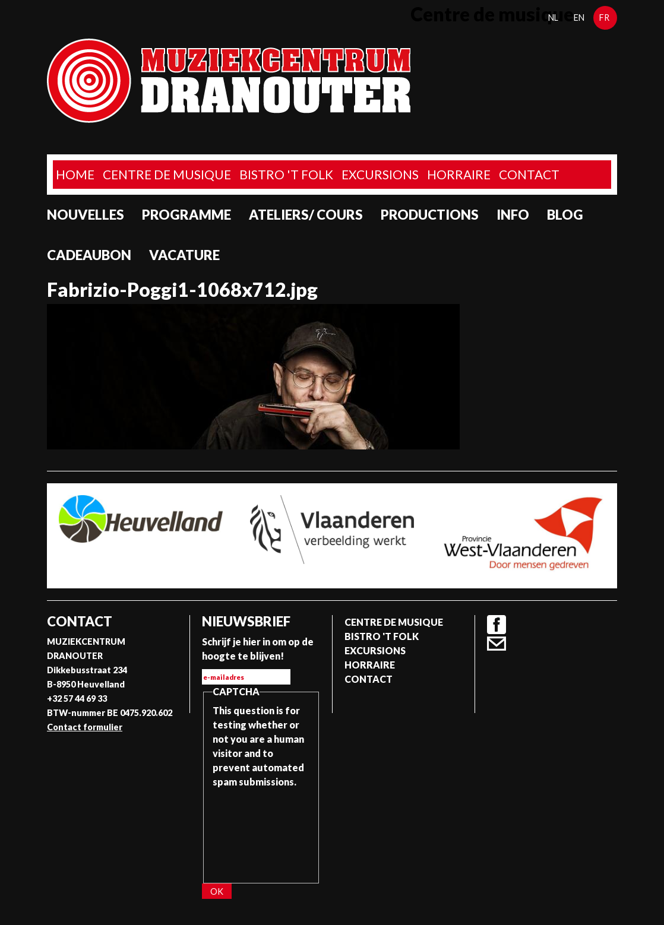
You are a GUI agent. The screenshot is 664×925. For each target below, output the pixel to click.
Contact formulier (84, 727)
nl (553, 17)
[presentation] (261, 832)
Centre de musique (167, 174)
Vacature (184, 255)
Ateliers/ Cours (306, 215)
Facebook (496, 624)
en (579, 17)
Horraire (459, 174)
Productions (430, 215)
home (75, 174)
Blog (565, 215)
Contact (529, 174)
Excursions (380, 174)
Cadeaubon (89, 255)
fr (604, 17)
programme (186, 215)
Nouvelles (85, 215)
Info (513, 215)
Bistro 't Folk (286, 174)
